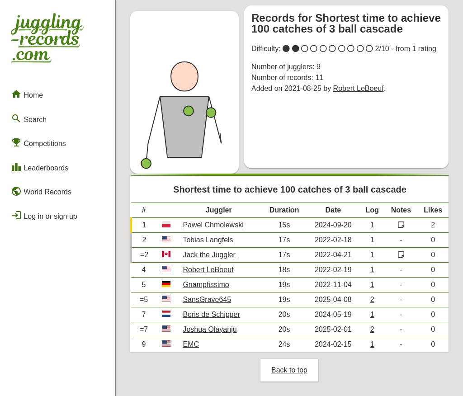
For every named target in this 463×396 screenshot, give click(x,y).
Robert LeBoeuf (358, 88)
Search (29, 118)
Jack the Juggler (209, 255)
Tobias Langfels (208, 240)
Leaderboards (39, 166)
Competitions (38, 142)
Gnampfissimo (206, 284)
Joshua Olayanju (209, 329)
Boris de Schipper (211, 314)
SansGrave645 (207, 299)
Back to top (289, 370)
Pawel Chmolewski (213, 225)
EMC (191, 344)
